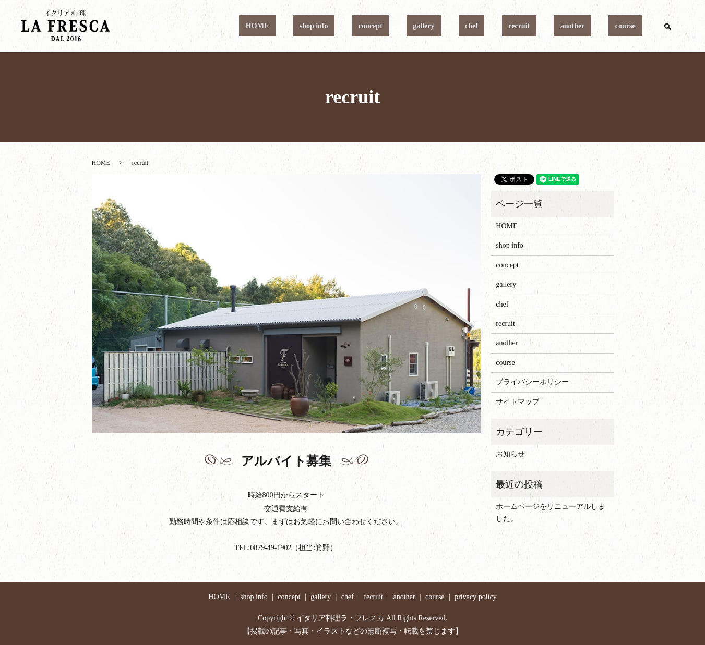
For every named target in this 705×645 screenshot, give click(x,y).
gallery (482, 26)
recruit (551, 26)
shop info (398, 26)
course (632, 26)
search (667, 26)
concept (442, 26)
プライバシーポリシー (532, 382)
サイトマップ (518, 402)
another (592, 26)
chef (516, 26)
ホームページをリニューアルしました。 (550, 512)
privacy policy (475, 597)
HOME (354, 26)
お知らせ (510, 454)
